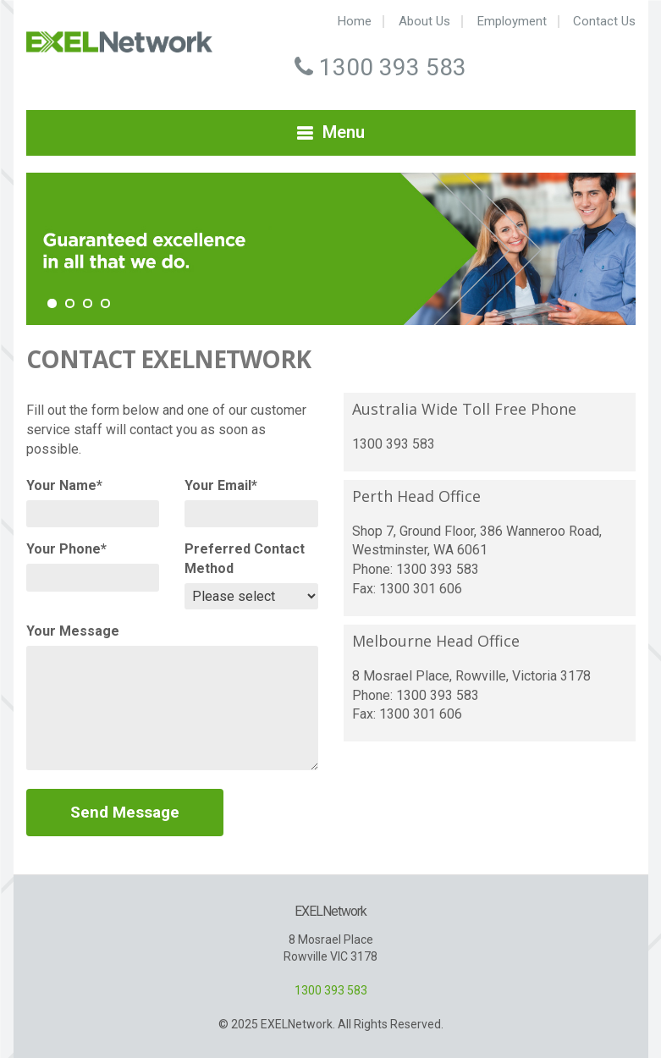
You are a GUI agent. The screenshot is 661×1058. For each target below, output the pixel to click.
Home (355, 21)
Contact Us (604, 21)
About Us (424, 21)
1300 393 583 (331, 990)
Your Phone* (66, 549)
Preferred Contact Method (245, 558)
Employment (512, 21)
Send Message (124, 812)
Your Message (72, 631)
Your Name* (64, 485)
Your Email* (221, 485)
